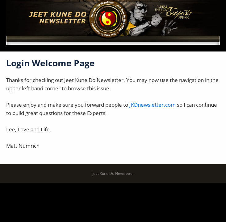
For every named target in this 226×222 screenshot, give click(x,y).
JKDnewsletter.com (152, 104)
